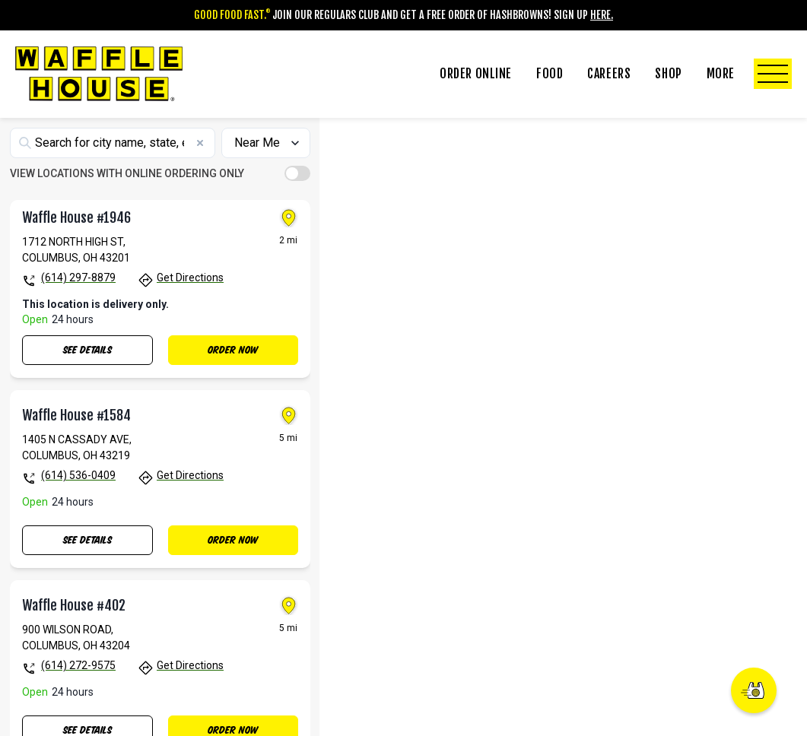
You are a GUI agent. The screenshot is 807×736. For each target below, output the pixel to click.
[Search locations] (113, 182)
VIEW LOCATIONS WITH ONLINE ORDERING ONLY (127, 212)
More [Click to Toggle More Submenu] (749, 74)
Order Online (476, 73)
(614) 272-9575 (78, 705)
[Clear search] (200, 182)
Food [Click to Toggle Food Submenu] (549, 73)
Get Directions (190, 317)
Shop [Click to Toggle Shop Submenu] (668, 73)
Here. (601, 14)
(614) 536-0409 (78, 515)
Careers (609, 73)
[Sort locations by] (265, 182)
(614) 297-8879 (78, 317)
